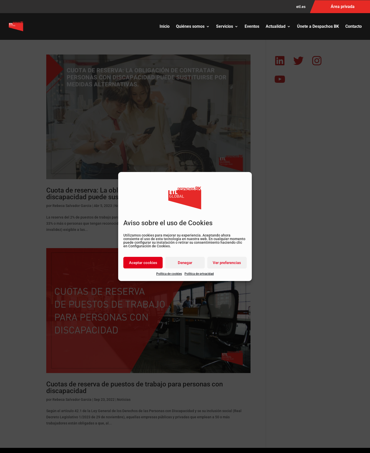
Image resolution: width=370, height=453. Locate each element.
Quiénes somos (190, 27)
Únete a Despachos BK (318, 27)
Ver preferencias (227, 262)
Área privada (343, 6)
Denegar (185, 262)
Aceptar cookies (143, 262)
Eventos (252, 27)
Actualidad (275, 27)
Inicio (165, 27)
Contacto (353, 27)
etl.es (301, 7)
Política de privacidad (199, 274)
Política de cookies (169, 274)
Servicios (224, 27)
